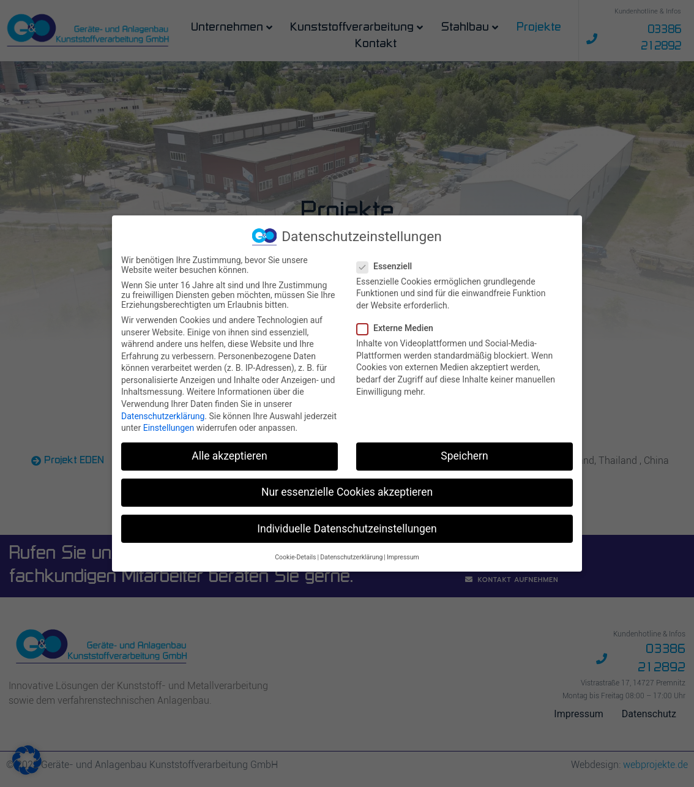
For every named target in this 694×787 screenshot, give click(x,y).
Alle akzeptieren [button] (229, 456)
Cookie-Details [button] (295, 557)
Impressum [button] (403, 557)
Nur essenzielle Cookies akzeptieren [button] (347, 492)
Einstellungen (169, 428)
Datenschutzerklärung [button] (351, 557)
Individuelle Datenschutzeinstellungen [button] (346, 528)
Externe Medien (398, 328)
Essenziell (388, 266)
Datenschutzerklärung (162, 416)
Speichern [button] (464, 456)
